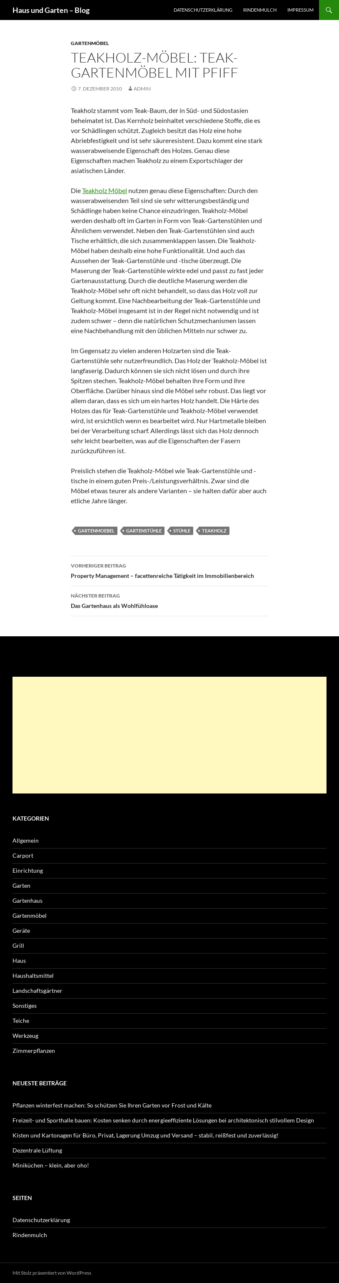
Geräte (21, 930)
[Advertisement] (169, 735)
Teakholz (214, 530)
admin (142, 88)
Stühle (181, 530)
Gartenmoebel (96, 530)
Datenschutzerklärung (203, 10)
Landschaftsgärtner (37, 990)
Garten (21, 885)
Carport (22, 855)
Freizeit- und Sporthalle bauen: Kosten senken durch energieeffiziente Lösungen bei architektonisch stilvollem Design (163, 1120)
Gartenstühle (144, 530)
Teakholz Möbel (104, 190)
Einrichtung (27, 870)
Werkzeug (25, 1035)
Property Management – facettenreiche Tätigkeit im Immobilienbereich (169, 570)
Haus (19, 960)
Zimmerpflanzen (33, 1050)
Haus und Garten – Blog (51, 10)
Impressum (300, 10)
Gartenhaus (27, 900)
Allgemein (25, 840)
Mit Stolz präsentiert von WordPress (51, 1273)
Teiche (20, 1020)
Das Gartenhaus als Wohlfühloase (169, 600)
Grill (18, 945)
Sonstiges (24, 1005)
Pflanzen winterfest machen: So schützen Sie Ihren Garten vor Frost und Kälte (112, 1105)
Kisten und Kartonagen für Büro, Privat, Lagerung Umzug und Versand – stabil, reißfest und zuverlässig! (145, 1135)
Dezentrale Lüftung (37, 1150)
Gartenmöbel (90, 43)
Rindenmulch (260, 10)
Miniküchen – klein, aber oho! (50, 1165)
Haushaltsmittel (33, 975)
